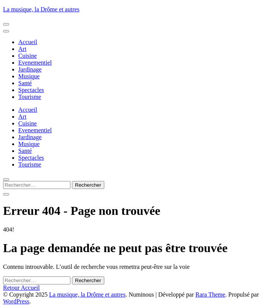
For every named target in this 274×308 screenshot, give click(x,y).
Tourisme (29, 97)
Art (22, 49)
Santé (25, 83)
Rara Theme (210, 294)
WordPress (16, 301)
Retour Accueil (21, 287)
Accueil (27, 42)
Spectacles (31, 90)
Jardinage (29, 69)
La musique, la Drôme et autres (41, 9)
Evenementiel (35, 62)
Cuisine (27, 55)
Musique (29, 76)
